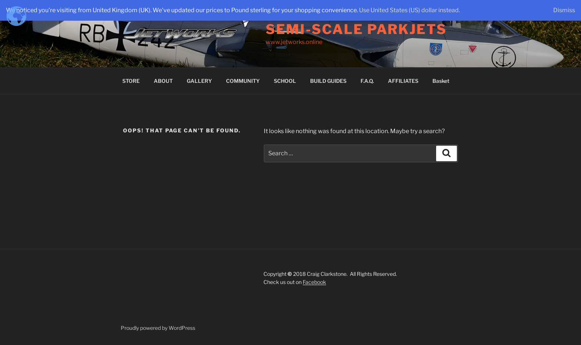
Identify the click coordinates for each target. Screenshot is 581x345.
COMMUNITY (243, 81)
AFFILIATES (403, 81)
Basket (440, 81)
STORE (131, 81)
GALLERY (199, 81)
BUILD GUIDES (328, 81)
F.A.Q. (367, 81)
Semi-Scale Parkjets (356, 29)
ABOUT (163, 81)
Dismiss (564, 10)
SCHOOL (285, 81)
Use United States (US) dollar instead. (409, 10)
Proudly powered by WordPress (158, 328)
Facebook (314, 282)
